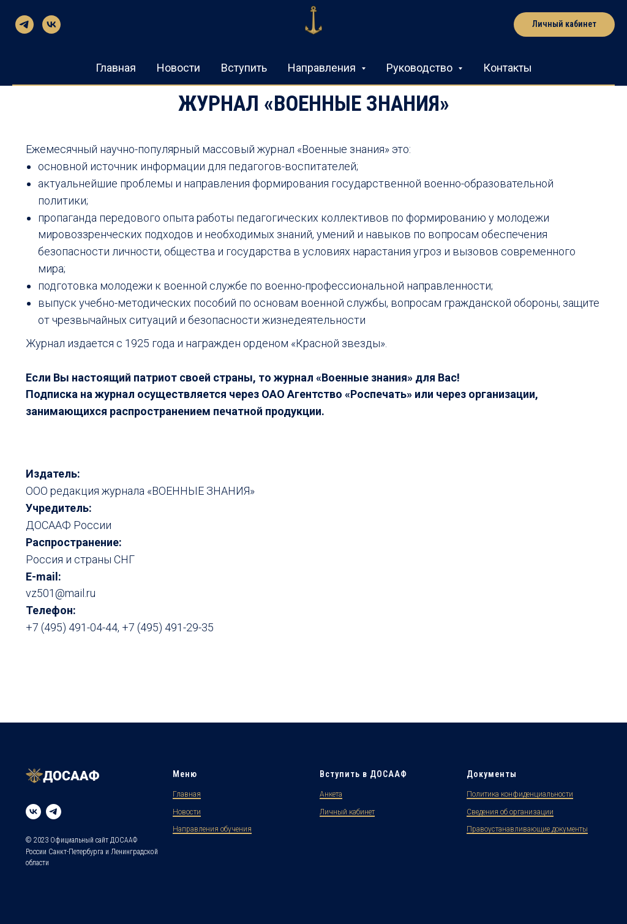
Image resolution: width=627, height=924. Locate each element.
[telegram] (24, 24)
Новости (178, 67)
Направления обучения (212, 829)
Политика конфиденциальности (520, 794)
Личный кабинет (347, 812)
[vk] (51, 24)
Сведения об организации (510, 812)
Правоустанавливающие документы (527, 829)
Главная (116, 67)
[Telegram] (53, 811)
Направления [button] (323, 67)
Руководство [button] (420, 67)
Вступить (244, 67)
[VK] (33, 811)
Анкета (331, 794)
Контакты (507, 67)
